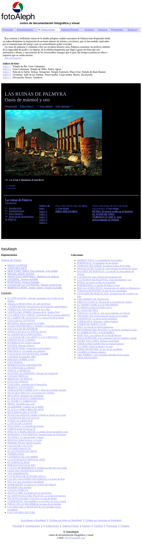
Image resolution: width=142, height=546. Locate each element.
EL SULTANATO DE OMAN (22, 451)
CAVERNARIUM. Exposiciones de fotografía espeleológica (37, 306)
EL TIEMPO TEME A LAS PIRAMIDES (97, 304)
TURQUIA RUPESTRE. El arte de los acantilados (102, 291)
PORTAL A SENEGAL (18, 370)
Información (11, 106)
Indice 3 (7, 72)
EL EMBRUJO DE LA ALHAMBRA (95, 332)
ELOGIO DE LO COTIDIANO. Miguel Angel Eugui (34, 285)
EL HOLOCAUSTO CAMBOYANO (25, 398)
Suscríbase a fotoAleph (33, 520)
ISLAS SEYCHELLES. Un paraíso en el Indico (31, 393)
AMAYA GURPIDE (17, 265)
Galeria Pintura (70, 526)
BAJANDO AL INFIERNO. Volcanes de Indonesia (32, 373)
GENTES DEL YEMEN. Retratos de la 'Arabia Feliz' (33, 312)
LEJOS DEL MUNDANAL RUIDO (25, 470)
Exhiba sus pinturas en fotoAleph (103, 520)
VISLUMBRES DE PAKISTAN (93, 299)
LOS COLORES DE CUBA (21, 512)
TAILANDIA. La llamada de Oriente (25, 426)
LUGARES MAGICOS (19, 448)
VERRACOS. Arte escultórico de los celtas (28, 309)
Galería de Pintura (11, 260)
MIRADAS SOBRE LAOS (20, 359)
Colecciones (48, 29)
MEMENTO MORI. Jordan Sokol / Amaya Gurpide (34, 287)
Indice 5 (7, 77)
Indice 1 (7, 66)
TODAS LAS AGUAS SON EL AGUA (27, 331)
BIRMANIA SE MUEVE (20, 379)
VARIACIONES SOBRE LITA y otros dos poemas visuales (36, 390)
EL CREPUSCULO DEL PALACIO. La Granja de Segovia (36, 495)
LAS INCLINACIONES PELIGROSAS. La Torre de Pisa (36, 479)
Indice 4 (7, 74)
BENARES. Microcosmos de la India (25, 323)
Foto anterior (46, 106)
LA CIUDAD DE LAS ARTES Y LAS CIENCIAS (32, 337)
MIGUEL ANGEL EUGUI (20, 274)
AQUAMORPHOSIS (18, 473)
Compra (102, 29)
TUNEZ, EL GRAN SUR (20, 420)
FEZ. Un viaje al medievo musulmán (25, 481)
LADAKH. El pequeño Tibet (21, 356)
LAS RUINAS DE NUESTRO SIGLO (26, 476)
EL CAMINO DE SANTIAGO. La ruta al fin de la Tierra (35, 317)
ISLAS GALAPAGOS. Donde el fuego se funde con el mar (36, 415)
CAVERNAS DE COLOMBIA (22, 456)
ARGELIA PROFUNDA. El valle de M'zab (28, 304)
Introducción (15, 208)
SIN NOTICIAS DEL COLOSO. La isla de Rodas (32, 498)
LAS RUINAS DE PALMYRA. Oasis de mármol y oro (104, 279)
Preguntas (117, 29)
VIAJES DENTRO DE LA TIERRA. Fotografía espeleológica (38, 326)
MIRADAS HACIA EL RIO (21, 465)
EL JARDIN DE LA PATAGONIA (24, 334)
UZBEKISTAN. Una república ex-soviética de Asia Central (36, 501)
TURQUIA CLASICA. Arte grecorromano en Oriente (103, 313)
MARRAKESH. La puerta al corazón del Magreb (31, 484)
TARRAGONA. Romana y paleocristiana (97, 321)
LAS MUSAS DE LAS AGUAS (23, 418)
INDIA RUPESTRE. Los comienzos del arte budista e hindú (106, 338)
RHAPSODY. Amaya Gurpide (23, 282)
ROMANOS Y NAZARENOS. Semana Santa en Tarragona (36, 434)
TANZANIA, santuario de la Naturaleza (27, 384)
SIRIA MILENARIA (87, 357)
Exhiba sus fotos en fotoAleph (65, 520)
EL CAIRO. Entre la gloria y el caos (95, 346)
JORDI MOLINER (17, 268)
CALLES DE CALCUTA (20, 445)
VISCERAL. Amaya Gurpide (22, 279)
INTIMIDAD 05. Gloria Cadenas (23, 342)
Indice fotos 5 (26, 106)
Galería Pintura (70, 29)
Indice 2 (7, 69)
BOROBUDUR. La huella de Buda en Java (98, 285)
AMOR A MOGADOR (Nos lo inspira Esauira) (100, 343)
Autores (89, 29)
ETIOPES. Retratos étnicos (20, 345)
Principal (7, 29)
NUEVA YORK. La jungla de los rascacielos (29, 493)
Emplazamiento (16, 211)
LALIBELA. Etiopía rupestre (91, 352)
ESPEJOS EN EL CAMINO (21, 340)
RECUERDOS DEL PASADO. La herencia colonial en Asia (106, 329)
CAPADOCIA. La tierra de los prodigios (97, 318)
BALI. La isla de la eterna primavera (95, 327)
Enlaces (132, 29)
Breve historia (16, 213)
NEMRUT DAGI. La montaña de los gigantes (99, 260)
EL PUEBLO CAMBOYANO (22, 401)
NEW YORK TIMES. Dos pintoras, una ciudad (32, 271)
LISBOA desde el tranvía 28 (21, 429)
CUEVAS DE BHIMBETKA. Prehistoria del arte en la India (37, 468)
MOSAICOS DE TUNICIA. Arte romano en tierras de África (107, 268)
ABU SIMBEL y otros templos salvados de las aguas (103, 354)
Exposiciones (25, 29)
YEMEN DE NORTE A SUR (91, 324)
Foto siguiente (63, 106)
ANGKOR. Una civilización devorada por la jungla (102, 316)
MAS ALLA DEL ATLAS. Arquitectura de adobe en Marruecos (108, 288)
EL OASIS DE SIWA (87, 310)
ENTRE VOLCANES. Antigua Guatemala (98, 341)
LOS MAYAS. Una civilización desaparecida (99, 277)
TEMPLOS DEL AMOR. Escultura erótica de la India (103, 266)
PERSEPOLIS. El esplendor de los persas (97, 263)
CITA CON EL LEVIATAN (21, 320)
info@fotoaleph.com (75, 537)
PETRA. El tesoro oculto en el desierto (96, 282)
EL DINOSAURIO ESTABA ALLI (94, 307)
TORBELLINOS (15, 454)
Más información (13, 58)
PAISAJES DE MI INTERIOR (22, 329)
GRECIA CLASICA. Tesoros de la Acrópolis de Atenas (104, 302)
